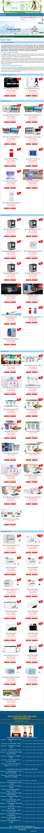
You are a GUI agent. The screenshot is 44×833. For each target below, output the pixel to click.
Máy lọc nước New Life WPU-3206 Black (33, 137)
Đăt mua (7, 95)
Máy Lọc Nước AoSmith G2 (32, 589)
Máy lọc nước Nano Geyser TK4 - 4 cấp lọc (32, 365)
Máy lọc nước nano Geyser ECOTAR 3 (33, 387)
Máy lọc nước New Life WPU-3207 (11, 295)
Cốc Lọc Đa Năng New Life (11, 317)
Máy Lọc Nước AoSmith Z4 (32, 655)
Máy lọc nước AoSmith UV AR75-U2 (11, 655)
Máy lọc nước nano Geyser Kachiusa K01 (11, 497)
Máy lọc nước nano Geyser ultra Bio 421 (33, 453)
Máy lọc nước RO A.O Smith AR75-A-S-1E (11, 545)
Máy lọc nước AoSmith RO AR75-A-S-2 (11, 589)
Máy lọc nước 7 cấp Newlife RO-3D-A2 (11, 273)
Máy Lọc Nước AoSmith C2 (32, 611)
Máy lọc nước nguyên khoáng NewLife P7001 (33, 251)
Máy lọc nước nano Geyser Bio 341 (33, 431)
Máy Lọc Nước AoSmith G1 (32, 567)
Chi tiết (13, 95)
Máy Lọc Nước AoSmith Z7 (32, 633)
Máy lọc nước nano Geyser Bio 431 (33, 409)
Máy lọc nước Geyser (5, 351)
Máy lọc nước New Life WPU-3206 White (11, 115)
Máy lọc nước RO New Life (6, 215)
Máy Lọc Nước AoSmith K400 (11, 611)
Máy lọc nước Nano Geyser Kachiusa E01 (33, 475)
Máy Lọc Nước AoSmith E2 (11, 567)
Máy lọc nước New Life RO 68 (33, 295)
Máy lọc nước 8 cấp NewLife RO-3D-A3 (33, 229)
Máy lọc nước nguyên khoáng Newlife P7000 (11, 202)
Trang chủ (9, 39)
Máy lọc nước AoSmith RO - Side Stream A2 (11, 699)
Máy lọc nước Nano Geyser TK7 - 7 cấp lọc (11, 365)
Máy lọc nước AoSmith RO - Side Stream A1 (11, 677)
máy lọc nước (13, 52)
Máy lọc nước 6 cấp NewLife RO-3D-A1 (33, 273)
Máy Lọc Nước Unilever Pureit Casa (33, 88)
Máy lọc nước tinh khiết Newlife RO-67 (11, 339)
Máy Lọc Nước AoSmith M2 (32, 677)
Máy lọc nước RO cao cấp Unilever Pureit (8, 74)
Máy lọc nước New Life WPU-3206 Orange (11, 137)
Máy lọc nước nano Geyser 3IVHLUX (11, 453)
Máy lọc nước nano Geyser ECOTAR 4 (11, 409)
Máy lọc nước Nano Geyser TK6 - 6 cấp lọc (11, 387)
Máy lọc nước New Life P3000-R (11, 158)
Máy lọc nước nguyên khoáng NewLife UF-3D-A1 (11, 251)
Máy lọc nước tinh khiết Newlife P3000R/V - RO (32, 317)
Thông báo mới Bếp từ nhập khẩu (7, 42)
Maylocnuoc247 (40, 831)
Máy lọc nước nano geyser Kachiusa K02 (33, 497)
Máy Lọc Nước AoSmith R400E (33, 545)
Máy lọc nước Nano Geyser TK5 (11, 475)
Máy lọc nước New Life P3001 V (11, 180)
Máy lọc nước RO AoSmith (6, 531)
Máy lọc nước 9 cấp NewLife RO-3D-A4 (11, 229)
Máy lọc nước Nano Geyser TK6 (11, 431)
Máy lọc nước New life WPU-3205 (33, 158)
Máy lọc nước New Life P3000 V (32, 180)
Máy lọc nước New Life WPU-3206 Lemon (32, 115)
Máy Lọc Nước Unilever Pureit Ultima (11, 88)
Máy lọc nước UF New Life (6, 101)
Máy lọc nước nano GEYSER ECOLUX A (11, 519)
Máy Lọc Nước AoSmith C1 (11, 633)
